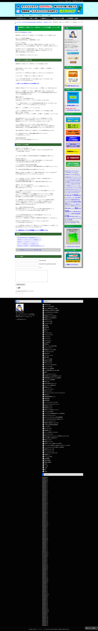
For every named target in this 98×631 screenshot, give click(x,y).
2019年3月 (44, 534)
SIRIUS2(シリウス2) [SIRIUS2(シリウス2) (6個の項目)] (70, 174)
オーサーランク (47, 338)
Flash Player (73, 222)
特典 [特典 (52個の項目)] (67, 211)
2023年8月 (44, 482)
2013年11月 (44, 611)
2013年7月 (44, 616)
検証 (35, 249)
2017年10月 (44, 555)
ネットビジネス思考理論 (49, 306)
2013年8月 (44, 614)
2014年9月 (44, 598)
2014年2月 (44, 607)
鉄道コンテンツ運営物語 (49, 368)
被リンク (46, 330)
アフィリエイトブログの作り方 (50, 364)
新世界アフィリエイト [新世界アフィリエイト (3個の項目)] (72, 204)
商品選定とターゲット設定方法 (50, 315)
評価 (40, 249)
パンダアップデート (48, 332)
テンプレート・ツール (48, 355)
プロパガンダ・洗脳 (48, 321)
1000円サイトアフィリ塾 (49, 448)
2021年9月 (44, 504)
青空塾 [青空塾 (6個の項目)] (70, 219)
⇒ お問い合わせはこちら (21, 319)
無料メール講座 (33, 18)
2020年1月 (44, 521)
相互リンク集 (68, 1)
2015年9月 (44, 582)
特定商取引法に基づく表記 (78, 1)
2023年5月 (44, 485)
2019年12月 (44, 522)
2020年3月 (44, 520)
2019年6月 (44, 530)
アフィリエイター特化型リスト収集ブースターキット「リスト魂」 (57, 445)
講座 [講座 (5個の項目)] (70, 216)
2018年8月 (44, 542)
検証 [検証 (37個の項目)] (77, 208)
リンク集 (46, 465)
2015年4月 (44, 588)
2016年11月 (44, 566)
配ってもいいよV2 (48, 428)
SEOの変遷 (46, 327)
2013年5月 (44, 618)
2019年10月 (44, 525)
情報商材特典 (47, 398)
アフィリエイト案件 (48, 456)
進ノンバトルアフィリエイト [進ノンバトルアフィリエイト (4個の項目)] (73, 218)
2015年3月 (44, 590)
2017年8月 (44, 557)
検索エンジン (47, 328)
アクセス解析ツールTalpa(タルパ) (50, 437)
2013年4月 (44, 620)
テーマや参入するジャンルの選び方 (51, 312)
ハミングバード (47, 336)
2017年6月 (44, 560)
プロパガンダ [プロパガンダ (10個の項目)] (69, 189)
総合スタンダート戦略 (59, 18)
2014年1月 (44, 608)
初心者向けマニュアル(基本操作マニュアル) (52, 375)
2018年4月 (44, 547)
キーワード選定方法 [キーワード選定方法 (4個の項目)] (71, 183)
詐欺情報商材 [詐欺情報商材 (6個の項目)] (77, 213)
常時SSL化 (46, 343)
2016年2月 (44, 575)
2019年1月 (44, 537)
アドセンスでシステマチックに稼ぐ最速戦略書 (53, 417)
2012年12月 (44, 625)
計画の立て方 (47, 353)
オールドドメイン (47, 340)
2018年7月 (44, 543)
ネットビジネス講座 (48, 358)
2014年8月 (44, 599)
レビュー (31, 249)
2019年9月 (44, 526)
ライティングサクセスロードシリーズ (51, 403)
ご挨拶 (45, 463)
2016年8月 (44, 570)
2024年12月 (44, 477)
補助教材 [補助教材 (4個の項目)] (75, 211)
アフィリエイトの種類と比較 (50, 385)
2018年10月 (44, 539)
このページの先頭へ (92, 628)
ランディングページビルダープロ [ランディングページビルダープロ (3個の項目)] (73, 191)
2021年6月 (44, 505)
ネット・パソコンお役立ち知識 (50, 345)
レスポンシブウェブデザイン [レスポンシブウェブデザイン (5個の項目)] (73, 192)
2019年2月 (44, 535)
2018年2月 (44, 550)
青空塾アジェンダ (47, 387)
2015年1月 (44, 592)
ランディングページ (48, 347)
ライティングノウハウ (48, 313)
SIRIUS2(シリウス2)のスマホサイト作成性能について (29, 239)
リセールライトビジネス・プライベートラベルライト (54, 392)
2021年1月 (44, 511)
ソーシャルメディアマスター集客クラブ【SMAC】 (54, 447)
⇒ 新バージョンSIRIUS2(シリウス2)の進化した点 (27, 83)
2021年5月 (44, 507)
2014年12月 (44, 594)
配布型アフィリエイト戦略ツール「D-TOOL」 (53, 443)
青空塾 (45, 372)
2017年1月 (44, 564)
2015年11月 (44, 579)
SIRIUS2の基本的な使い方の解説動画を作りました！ (29, 237)
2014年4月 (44, 604)
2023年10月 (44, 481)
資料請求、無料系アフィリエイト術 (51, 422)
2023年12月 (44, 479)
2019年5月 (44, 531)
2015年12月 (44, 578)
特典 (37, 249)
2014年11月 (44, 595)
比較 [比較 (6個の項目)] (80, 208)
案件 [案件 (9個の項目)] (66, 208)
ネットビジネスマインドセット (50, 373)
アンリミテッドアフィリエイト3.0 (51, 402)
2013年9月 (44, 613)
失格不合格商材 (47, 460)
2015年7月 (44, 585)
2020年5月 (44, 517)
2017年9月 (44, 556)
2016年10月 (44, 568)
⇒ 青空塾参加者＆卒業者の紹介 (72, 110)
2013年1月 (44, 624)
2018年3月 (44, 548)
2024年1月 (44, 478)
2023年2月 (44, 489)
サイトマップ (61, 1)
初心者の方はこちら (21, 18)
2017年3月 (44, 563)
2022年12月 (44, 491)
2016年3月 (44, 574)
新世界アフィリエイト (48, 441)
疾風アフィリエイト (48, 439)
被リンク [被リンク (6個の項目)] (71, 211)
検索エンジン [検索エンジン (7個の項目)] (71, 208)
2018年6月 (44, 544)
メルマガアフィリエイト (49, 351)
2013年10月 (44, 612)
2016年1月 (44, 577)
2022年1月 (44, 501)
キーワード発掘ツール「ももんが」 (51, 432)
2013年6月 (44, 617)
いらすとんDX (47, 426)
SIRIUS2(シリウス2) (26, 32)
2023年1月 (44, 490)
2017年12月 (44, 552)
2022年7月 (44, 496)
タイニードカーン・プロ (49, 450)
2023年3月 (44, 487)
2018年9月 (44, 540)
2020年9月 (44, 513)
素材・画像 (46, 357)
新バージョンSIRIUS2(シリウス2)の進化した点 (28, 243)
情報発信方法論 (47, 304)
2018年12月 (44, 538)
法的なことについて (48, 362)
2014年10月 (44, 596)
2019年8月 (44, 527)
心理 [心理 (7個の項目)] (71, 201)
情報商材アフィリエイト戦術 (50, 349)
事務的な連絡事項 (47, 462)
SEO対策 (46, 325)
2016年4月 (44, 573)
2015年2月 (44, 591)
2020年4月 (44, 518)
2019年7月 (44, 529)
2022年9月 (44, 494)
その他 (45, 467)
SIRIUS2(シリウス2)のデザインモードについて (28, 241)
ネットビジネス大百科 (48, 411)
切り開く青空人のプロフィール (50, 383)
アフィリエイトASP (48, 366)
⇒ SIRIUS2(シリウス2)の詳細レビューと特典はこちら (32, 230)
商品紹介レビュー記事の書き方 (50, 317)
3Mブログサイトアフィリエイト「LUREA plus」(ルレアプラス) (56, 435)
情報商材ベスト (47, 454)
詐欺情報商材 (47, 458)
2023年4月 (44, 486)
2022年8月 (44, 495)
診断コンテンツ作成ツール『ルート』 (51, 409)
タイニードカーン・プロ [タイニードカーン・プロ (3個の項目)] (74, 185)
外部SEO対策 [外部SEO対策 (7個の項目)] (74, 199)
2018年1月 (44, 551)
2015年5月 (44, 587)
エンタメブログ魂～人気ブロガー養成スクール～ (53, 418)
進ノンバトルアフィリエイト (50, 415)
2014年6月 (44, 601)
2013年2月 (44, 622)
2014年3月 (44, 605)
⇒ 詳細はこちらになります (71, 264)
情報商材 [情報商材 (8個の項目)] (75, 201)
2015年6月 (44, 586)
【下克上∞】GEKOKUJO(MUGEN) (51, 424)
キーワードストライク (48, 433)
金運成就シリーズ (47, 430)
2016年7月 (44, 572)
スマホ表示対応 (47, 342)
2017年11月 (44, 553)
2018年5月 (44, 546)
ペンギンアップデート (48, 334)
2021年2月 (44, 509)
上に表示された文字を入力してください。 (25, 291)
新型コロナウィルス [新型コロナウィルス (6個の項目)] (76, 205)
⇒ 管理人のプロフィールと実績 (71, 50)
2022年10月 (44, 492)
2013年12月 (44, 609)
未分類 (45, 471)
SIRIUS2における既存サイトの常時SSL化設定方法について (30, 245)
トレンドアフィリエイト (49, 388)
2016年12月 (44, 565)
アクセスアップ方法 (48, 323)
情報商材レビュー (46, 18)
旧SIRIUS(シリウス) (48, 407)
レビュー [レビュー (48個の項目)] (69, 195)
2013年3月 (44, 621)
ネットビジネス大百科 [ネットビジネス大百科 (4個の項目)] (76, 187)
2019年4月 (44, 533)
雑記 (45, 469)
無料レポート (47, 394)
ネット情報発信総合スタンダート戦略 (51, 370)
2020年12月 (44, 512)
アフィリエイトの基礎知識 (49, 379)
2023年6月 (44, 483)
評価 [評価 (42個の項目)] (67, 216)
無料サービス (47, 381)
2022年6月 (44, 498)
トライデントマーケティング (50, 420)
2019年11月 (44, 524)
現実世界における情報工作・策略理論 (51, 310)
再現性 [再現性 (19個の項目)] (76, 195)
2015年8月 (44, 583)
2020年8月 (44, 514)
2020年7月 (44, 516)
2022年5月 (44, 499)
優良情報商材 (47, 400)
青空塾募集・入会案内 (73, 18)
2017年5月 (44, 561)
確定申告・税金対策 (48, 360)
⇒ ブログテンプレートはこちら (72, 246)
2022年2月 (44, 500)
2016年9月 (44, 569)
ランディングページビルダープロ (50, 452)
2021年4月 (44, 508)
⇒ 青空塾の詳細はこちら (72, 105)
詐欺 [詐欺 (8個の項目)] (72, 213)
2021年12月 (44, 503)
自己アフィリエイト (48, 390)
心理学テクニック (47, 319)
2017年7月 (44, 559)
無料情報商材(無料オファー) (49, 396)
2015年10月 (44, 581)
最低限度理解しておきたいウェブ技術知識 (52, 377)
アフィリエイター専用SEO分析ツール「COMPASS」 (54, 413)
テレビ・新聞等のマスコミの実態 (50, 308)
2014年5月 (44, 603)
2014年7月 (44, 600)
